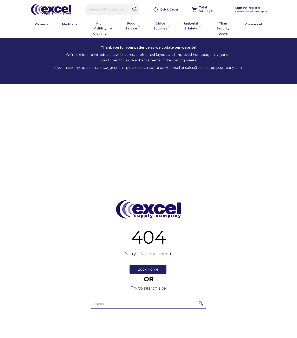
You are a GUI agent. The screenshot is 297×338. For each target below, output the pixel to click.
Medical (68, 24)
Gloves (40, 24)
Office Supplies (160, 26)
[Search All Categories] (112, 9)
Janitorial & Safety (191, 26)
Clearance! (253, 24)
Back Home (148, 269)
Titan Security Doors (223, 28)
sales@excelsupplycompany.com (213, 68)
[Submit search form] (134, 9)
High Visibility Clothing (100, 28)
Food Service (131, 26)
